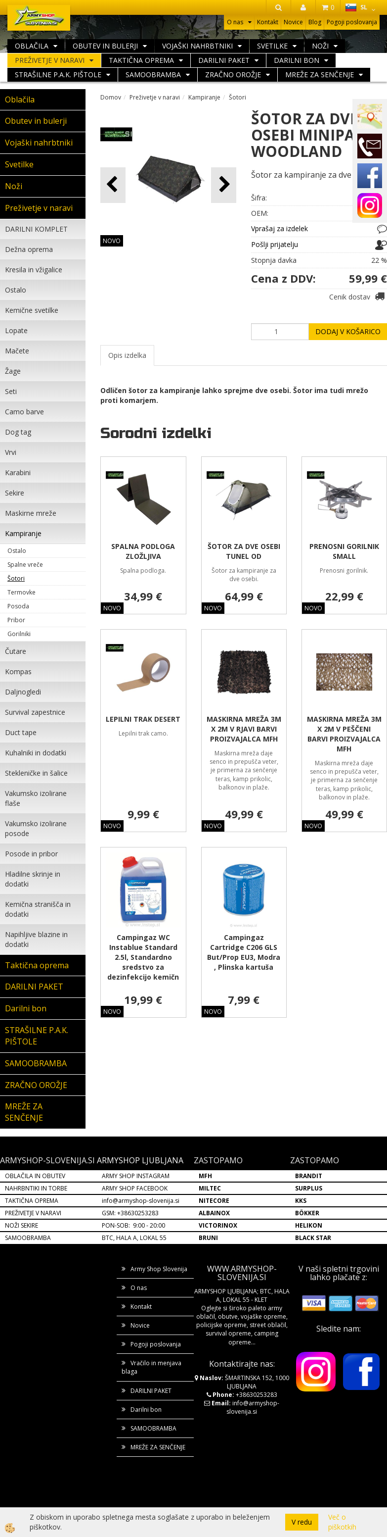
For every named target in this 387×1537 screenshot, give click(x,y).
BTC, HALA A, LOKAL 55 (134, 1238)
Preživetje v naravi (50, 60)
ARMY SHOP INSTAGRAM (136, 1176)
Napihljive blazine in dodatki (36, 939)
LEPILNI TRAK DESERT (143, 719)
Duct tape (21, 732)
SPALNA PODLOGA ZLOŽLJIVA (143, 551)
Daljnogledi (23, 691)
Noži (320, 45)
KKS (300, 1200)
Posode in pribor (31, 853)
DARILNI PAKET (224, 60)
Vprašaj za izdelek (279, 228)
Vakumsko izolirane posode (36, 828)
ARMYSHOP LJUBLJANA (140, 1160)
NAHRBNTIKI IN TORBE (36, 1188)
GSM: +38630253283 (130, 1213)
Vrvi (10, 452)
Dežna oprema (29, 249)
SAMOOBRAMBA (153, 74)
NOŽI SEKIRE (21, 1225)
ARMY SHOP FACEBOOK (135, 1188)
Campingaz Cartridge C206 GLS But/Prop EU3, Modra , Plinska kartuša (243, 952)
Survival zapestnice (35, 712)
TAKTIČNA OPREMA (31, 1200)
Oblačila (31, 45)
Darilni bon (296, 60)
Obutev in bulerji (105, 45)
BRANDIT (308, 1176)
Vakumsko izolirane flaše (36, 798)
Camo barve (24, 411)
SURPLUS (308, 1188)
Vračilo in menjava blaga (151, 1367)
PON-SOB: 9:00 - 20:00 (133, 1225)
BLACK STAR (313, 1238)
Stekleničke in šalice (36, 773)
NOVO (112, 241)
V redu (302, 1522)
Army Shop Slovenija (158, 1269)
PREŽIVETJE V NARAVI (33, 1213)
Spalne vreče (25, 564)
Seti (11, 391)
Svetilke (272, 45)
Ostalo (15, 290)
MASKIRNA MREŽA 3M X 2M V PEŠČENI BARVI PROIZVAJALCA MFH (344, 733)
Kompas (18, 671)
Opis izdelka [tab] (127, 355)
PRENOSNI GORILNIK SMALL (344, 551)
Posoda (18, 606)
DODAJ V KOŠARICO (348, 331)
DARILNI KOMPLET (36, 229)
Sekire (14, 492)
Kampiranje (23, 533)
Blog (314, 22)
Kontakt (267, 22)
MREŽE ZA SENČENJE (319, 74)
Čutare (15, 651)
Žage (13, 371)
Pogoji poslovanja (352, 22)
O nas (235, 22)
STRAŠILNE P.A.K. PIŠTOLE (58, 74)
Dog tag (18, 432)
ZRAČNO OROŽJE (233, 74)
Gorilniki (19, 634)
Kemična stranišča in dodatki (38, 909)
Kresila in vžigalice (33, 269)
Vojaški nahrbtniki (197, 45)
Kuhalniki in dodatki (35, 752)
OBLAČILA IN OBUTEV (35, 1176)
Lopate (16, 330)
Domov (110, 97)
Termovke (21, 592)
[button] (223, 184)
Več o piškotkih (342, 1522)
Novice (293, 22)
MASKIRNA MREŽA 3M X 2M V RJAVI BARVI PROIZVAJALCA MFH (244, 729)
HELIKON (308, 1225)
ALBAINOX (214, 1213)
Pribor (16, 620)
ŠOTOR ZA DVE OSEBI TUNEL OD (244, 551)
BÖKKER (307, 1213)
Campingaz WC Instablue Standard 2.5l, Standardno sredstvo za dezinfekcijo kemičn (143, 957)
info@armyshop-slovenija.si (140, 1200)
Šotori (16, 578)
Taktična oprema (141, 60)
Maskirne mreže (30, 513)
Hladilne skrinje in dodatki (32, 879)
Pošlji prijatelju (274, 244)
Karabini (18, 472)
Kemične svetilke (31, 310)
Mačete (17, 350)
